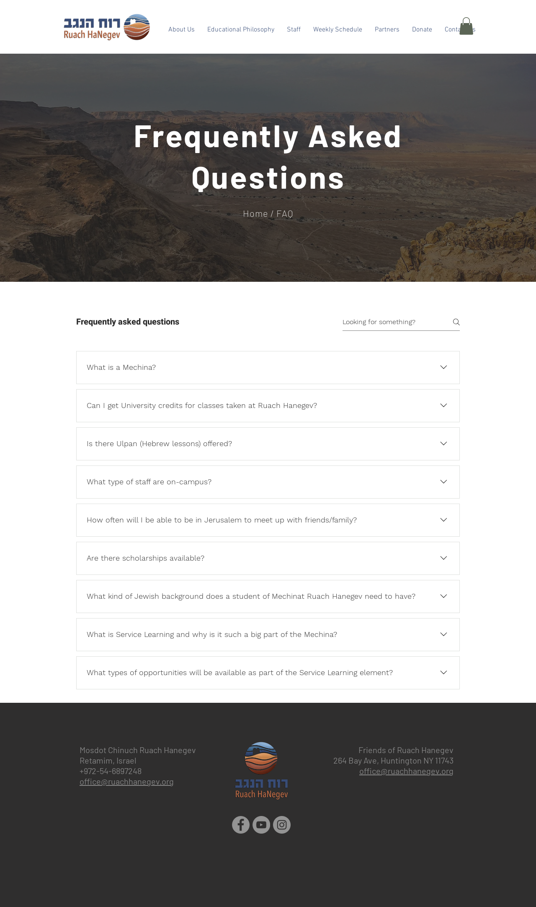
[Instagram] (282, 825)
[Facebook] (241, 825)
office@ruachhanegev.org (127, 781)
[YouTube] (261, 825)
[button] (466, 26)
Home (255, 213)
